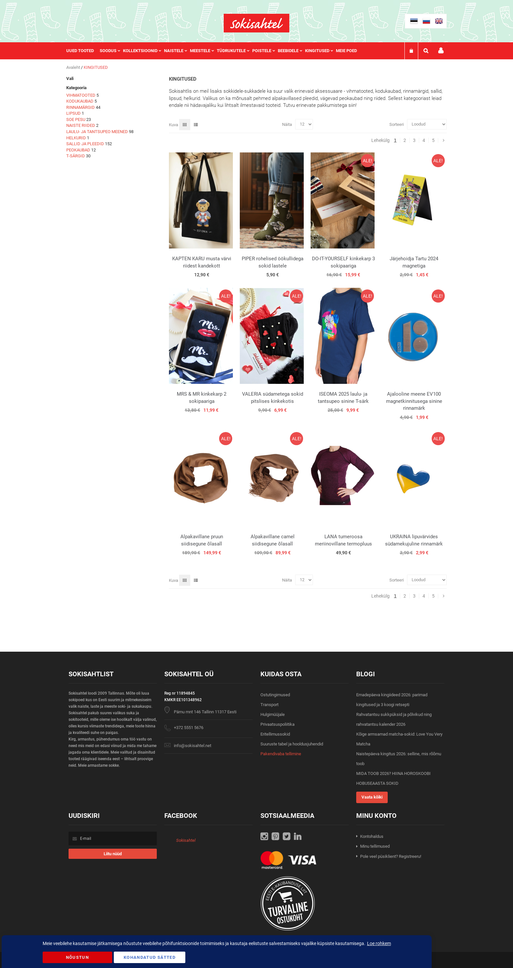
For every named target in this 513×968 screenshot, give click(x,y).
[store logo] (256, 23)
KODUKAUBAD (79, 101)
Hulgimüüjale (272, 714)
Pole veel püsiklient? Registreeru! (390, 856)
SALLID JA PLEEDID (85, 143)
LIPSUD (73, 113)
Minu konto (440, 50)
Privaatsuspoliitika (277, 724)
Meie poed (346, 50)
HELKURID (76, 137)
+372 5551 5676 (188, 727)
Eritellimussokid (275, 734)
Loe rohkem (379, 943)
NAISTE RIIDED (80, 125)
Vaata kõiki (371, 797)
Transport (269, 704)
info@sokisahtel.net (192, 745)
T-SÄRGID (75, 155)
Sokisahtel (185, 840)
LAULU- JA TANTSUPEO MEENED (97, 131)
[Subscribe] (113, 854)
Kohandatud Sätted (149, 957)
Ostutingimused (275, 694)
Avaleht (73, 67)
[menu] (214, 50)
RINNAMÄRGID (80, 107)
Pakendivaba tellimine (280, 753)
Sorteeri (396, 124)
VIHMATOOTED (80, 95)
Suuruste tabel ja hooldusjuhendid (291, 743)
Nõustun (77, 957)
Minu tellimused (375, 846)
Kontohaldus (371, 836)
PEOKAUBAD (78, 150)
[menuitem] (83, 50)
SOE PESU (75, 119)
